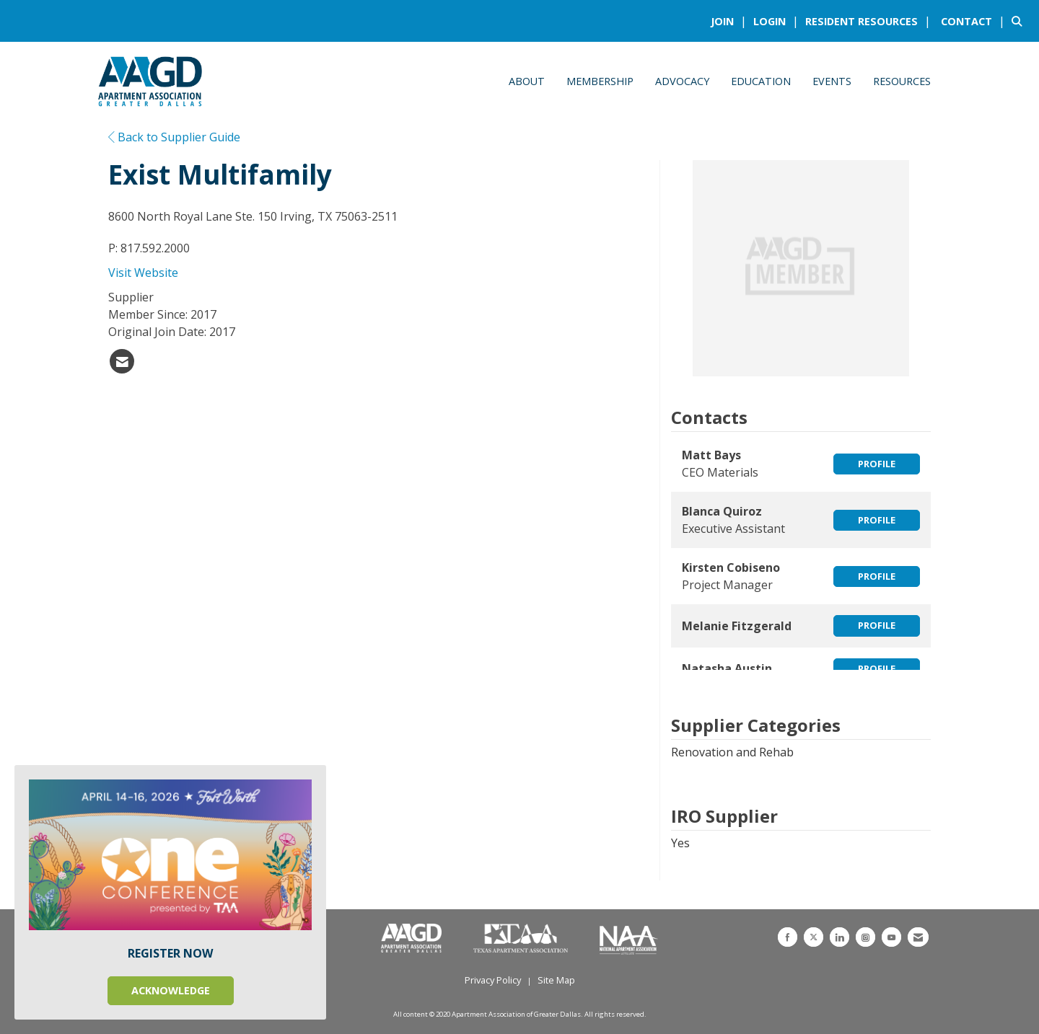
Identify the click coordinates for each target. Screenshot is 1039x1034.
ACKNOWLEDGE (170, 990)
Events (831, 81)
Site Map (556, 979)
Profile (876, 463)
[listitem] (730, 21)
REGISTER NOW (170, 953)
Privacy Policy (493, 979)
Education (761, 81)
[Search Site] (1020, 21)
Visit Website (143, 272)
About (527, 81)
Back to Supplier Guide (174, 137)
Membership (600, 81)
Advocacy (682, 81)
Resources (902, 81)
